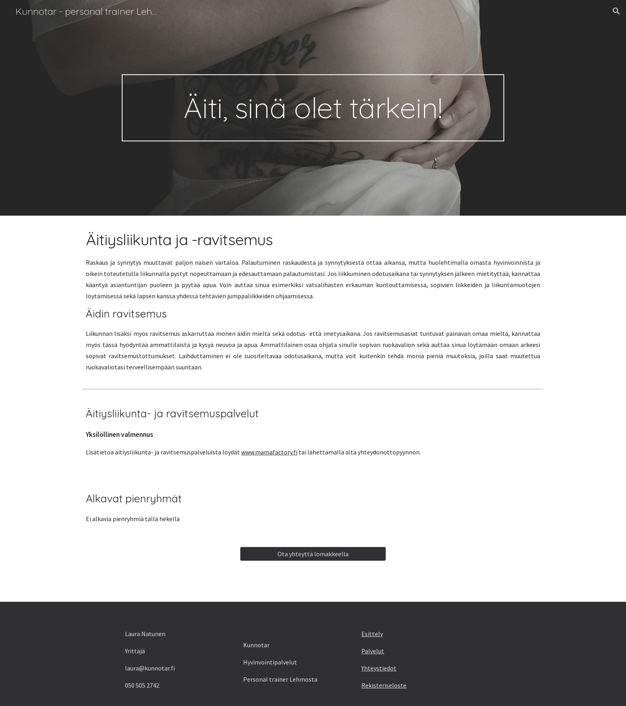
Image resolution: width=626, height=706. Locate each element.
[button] (616, 11)
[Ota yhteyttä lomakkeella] (312, 554)
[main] (313, 107)
